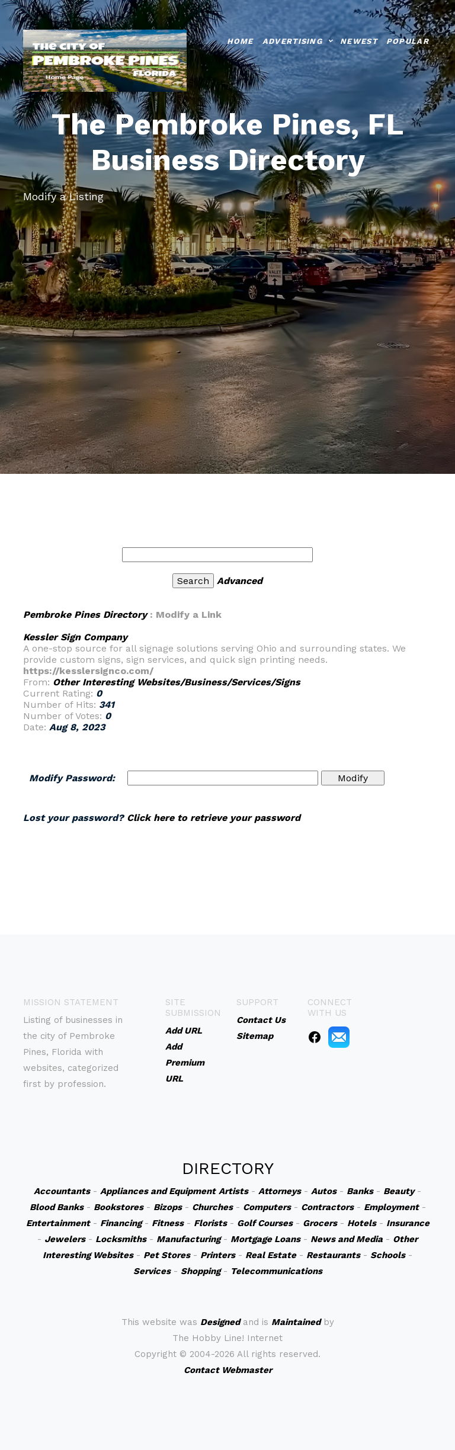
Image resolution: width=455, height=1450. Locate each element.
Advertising (292, 41)
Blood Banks (57, 1207)
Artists (233, 1191)
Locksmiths (120, 1239)
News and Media (346, 1239)
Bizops (167, 1207)
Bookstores (118, 1207)
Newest (358, 41)
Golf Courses (265, 1223)
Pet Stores (166, 1255)
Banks (360, 1191)
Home (240, 41)
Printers (217, 1255)
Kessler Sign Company (75, 637)
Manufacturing (188, 1239)
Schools (387, 1255)
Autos (324, 1191)
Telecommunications (276, 1271)
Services (152, 1271)
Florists (210, 1223)
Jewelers (64, 1239)
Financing (121, 1223)
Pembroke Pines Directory (85, 614)
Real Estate (270, 1255)
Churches (212, 1207)
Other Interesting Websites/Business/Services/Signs (176, 682)
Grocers (320, 1223)
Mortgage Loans (265, 1239)
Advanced (239, 580)
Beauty (398, 1191)
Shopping (200, 1271)
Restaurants (333, 1255)
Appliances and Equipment (158, 1191)
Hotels (361, 1223)
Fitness (168, 1223)
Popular (407, 41)
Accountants (62, 1191)
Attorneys (279, 1191)
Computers (267, 1207)
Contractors (327, 1207)
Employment (391, 1207)
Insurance (408, 1223)
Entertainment (58, 1223)
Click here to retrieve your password (213, 817)
